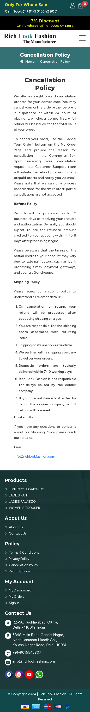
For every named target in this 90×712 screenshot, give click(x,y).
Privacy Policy (19, 559)
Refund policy (19, 571)
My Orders (16, 597)
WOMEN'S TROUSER (24, 508)
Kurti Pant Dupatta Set (26, 489)
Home (27, 62)
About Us (16, 527)
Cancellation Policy (53, 62)
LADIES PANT (19, 495)
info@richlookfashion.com (34, 456)
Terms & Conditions (24, 552)
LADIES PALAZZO (22, 502)
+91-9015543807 (26, 652)
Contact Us (18, 533)
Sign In (14, 603)
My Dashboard (20, 590)
